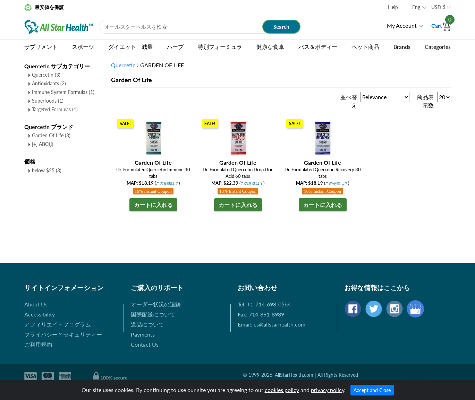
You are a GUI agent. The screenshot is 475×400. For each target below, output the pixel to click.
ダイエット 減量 (130, 46)
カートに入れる (153, 204)
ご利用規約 (38, 344)
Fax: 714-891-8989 (261, 314)
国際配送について (153, 314)
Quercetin (46, 75)
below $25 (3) (46, 170)
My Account (402, 25)
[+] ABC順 (42, 144)
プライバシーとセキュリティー (63, 334)
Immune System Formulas (63, 92)
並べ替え (348, 101)
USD (438, 7)
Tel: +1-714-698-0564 (264, 304)
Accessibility (39, 314)
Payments (143, 334)
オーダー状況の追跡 (156, 304)
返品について (147, 324)
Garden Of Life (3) (51, 135)
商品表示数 (425, 101)
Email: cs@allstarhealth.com (271, 324)
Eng (416, 7)
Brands (401, 46)
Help (393, 7)
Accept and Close (372, 390)
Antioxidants (49, 83)
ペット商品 (365, 46)
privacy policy (327, 389)
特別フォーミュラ (220, 46)
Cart (441, 25)
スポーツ (83, 46)
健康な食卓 (270, 46)
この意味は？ (167, 183)
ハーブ (175, 46)
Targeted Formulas (55, 109)
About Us (36, 304)
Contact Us (145, 344)
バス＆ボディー (317, 46)
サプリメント (41, 46)
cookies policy (282, 389)
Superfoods (47, 101)
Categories (438, 46)
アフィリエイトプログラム (57, 324)
